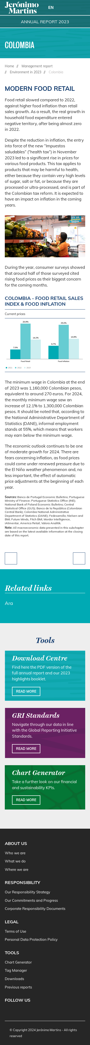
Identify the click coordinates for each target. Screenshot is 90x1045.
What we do (15, 861)
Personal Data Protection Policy (31, 939)
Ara (9, 603)
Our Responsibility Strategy (27, 892)
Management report (37, 66)
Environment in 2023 (25, 72)
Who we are (15, 853)
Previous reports (18, 987)
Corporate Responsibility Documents (35, 908)
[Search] (69, 8)
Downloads (14, 978)
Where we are (16, 869)
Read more (26, 691)
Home (9, 66)
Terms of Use (15, 931)
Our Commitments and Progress (31, 900)
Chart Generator (18, 962)
